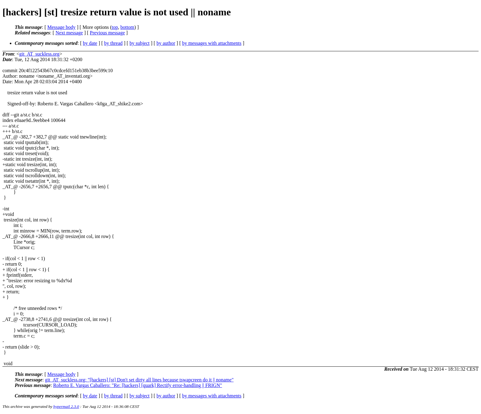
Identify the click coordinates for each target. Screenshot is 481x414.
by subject (139, 43)
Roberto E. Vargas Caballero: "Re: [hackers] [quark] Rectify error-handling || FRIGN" (137, 385)
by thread (113, 43)
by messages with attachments (211, 43)
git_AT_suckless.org (39, 54)
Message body (61, 27)
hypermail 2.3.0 (66, 406)
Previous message (107, 32)
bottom (127, 27)
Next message (69, 32)
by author (165, 43)
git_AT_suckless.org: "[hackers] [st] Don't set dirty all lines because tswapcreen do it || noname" (139, 379)
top (115, 27)
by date (90, 43)
